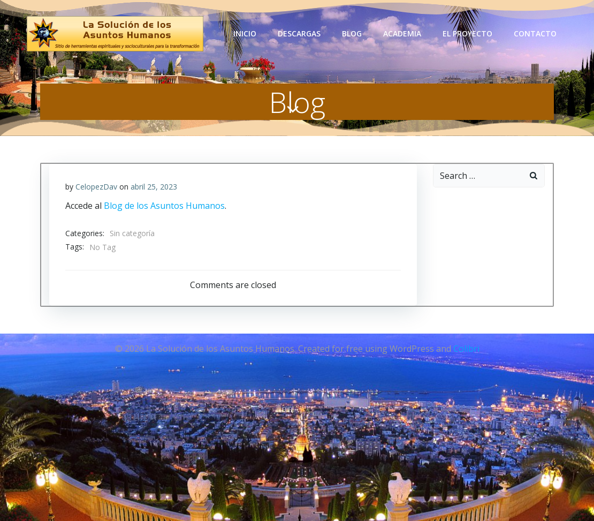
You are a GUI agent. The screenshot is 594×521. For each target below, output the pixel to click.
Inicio (244, 33)
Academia (402, 33)
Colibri (466, 348)
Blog (352, 33)
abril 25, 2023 (154, 187)
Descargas (299, 33)
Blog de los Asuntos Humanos (164, 206)
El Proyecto (467, 33)
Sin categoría (132, 233)
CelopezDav (96, 187)
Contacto (535, 33)
